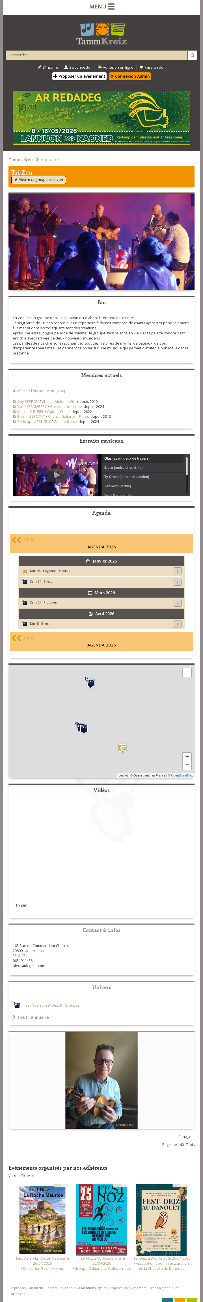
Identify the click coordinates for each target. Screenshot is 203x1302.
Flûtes (84, 416)
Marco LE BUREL (30, 411)
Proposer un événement (127, 1288)
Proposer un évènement (79, 76)
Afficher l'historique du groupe (43, 390)
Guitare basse (65, 421)
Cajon (52, 411)
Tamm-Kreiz (21, 159)
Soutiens (65, 1288)
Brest (48, 581)
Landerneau (33, 950)
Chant (47, 401)
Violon (60, 401)
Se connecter (78, 67)
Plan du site (35, 1288)
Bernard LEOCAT (31, 416)
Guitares (68, 416)
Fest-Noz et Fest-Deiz (41, 1005)
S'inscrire (48, 67)
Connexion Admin (130, 76)
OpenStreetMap (182, 775)
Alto (72, 401)
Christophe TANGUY (34, 421)
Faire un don (152, 67)
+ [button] (187, 757)
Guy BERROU (28, 401)
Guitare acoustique (66, 406)
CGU (76, 1288)
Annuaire (50, 159)
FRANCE (19, 955)
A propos (18, 1288)
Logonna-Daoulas (56, 570)
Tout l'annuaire (31, 1017)
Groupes (71, 1005)
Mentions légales (94, 1288)
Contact (51, 1288)
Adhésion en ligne (115, 67)
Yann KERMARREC (32, 406)
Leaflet (123, 775)
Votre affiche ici (21, 1175)
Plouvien (50, 602)
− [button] (187, 765)
